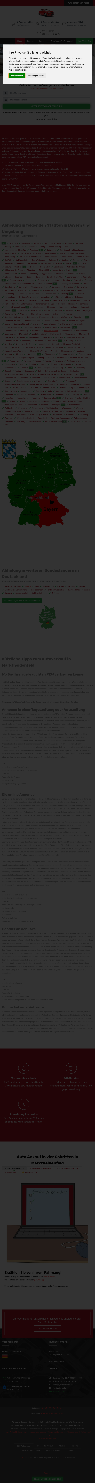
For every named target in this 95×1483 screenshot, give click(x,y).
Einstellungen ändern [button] (36, 76)
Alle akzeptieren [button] (17, 76)
